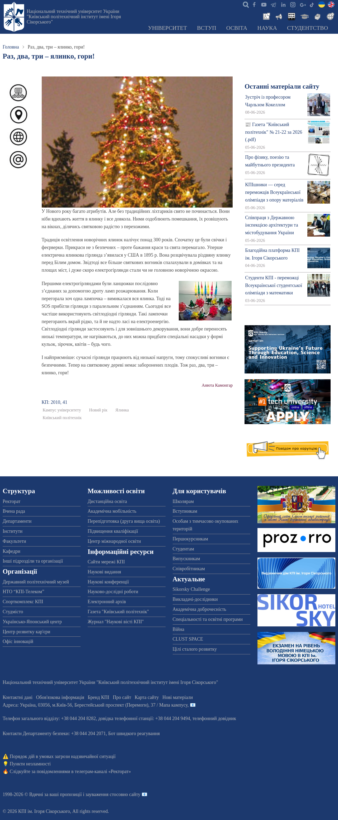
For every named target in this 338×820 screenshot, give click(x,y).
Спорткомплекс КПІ (23, 601)
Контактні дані (17, 697)
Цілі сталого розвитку (195, 649)
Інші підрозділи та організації (33, 561)
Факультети (14, 541)
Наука (267, 28)
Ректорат (11, 501)
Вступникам (185, 511)
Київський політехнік (62, 417)
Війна (178, 629)
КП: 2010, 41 (55, 402)
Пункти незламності (30, 763)
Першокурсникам (190, 538)
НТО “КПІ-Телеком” (23, 591)
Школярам (183, 501)
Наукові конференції (108, 581)
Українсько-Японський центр (32, 621)
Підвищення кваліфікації (113, 531)
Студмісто (13, 611)
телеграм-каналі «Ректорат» (103, 771)
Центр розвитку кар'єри (26, 631)
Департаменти (17, 521)
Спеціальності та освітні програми (208, 619)
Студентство (307, 28)
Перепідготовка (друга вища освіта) (124, 521)
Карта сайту (147, 697)
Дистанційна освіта (107, 501)
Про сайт (122, 697)
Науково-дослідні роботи (113, 591)
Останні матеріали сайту (282, 86)
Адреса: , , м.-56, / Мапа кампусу (95, 705)
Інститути (12, 531)
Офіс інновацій (18, 641)
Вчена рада (14, 511)
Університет (167, 28)
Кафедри (11, 551)
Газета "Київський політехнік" (118, 611)
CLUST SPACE (188, 639)
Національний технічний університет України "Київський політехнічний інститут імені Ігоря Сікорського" (74, 17)
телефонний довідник (214, 718)
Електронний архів (107, 601)
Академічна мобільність (112, 511)
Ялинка (122, 410)
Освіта (236, 28)
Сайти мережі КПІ (106, 561)
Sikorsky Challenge (191, 589)
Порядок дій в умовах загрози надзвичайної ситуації (63, 756)
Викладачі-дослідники (195, 599)
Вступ (206, 28)
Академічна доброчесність (199, 609)
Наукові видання (104, 571)
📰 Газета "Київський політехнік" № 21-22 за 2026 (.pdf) (273, 132)
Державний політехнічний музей (36, 581)
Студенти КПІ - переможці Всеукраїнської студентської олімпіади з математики (273, 285)
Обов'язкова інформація (60, 697)
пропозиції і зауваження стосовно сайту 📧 (103, 794)
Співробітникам (189, 568)
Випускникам (186, 558)
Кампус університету (62, 410)
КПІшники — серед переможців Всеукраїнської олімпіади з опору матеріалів (274, 192)
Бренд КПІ (98, 697)
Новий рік (98, 410)
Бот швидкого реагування (134, 733)
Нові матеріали (177, 697)
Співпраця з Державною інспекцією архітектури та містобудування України (271, 225)
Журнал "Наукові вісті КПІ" (116, 621)
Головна (11, 47)
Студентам (183, 549)
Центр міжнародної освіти (114, 541)
